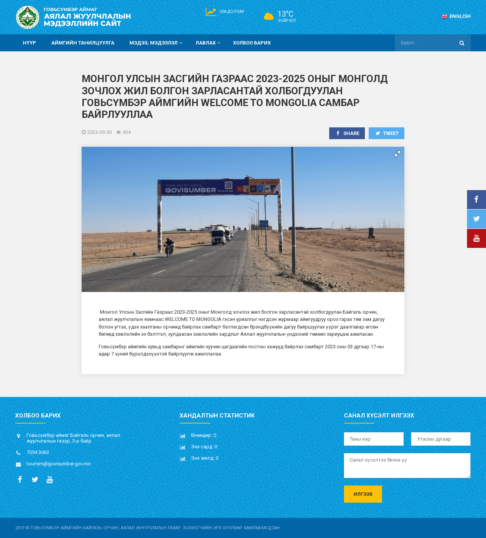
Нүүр (29, 43)
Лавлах (209, 43)
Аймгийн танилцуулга (82, 43)
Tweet (386, 133)
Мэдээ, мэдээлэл (156, 43)
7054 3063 (38, 452)
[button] (397, 154)
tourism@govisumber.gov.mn (59, 464)
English (456, 16)
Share (347, 133)
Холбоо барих (252, 43)
